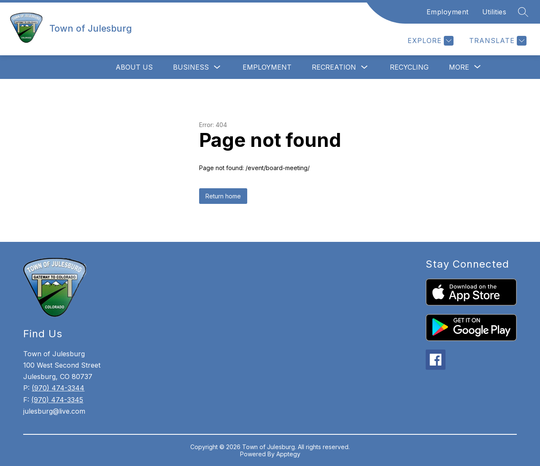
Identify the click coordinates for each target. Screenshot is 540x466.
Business (191, 67)
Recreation (334, 67)
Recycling (409, 67)
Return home (223, 196)
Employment (448, 12)
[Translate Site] (496, 40)
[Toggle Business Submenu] (217, 67)
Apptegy (288, 454)
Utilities (494, 12)
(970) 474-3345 (57, 400)
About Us (134, 67)
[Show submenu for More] (459, 67)
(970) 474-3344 (58, 388)
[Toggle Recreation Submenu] (364, 67)
